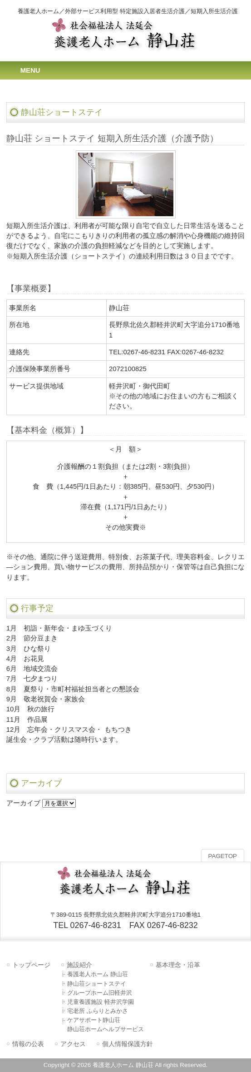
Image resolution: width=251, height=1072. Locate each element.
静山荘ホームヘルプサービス (105, 1029)
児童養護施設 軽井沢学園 (100, 1001)
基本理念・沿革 (178, 964)
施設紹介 (79, 964)
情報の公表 (28, 1043)
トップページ (31, 964)
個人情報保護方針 (127, 1043)
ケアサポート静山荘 (93, 1020)
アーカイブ (23, 803)
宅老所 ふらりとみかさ (97, 1010)
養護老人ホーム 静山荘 (97, 974)
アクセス (73, 1043)
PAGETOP (222, 856)
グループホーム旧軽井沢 (99, 992)
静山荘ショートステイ (96, 983)
